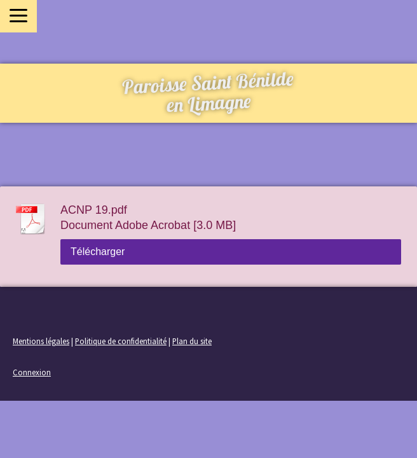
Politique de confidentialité (121, 341)
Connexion (32, 372)
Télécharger (98, 251)
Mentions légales (41, 341)
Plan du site (192, 341)
